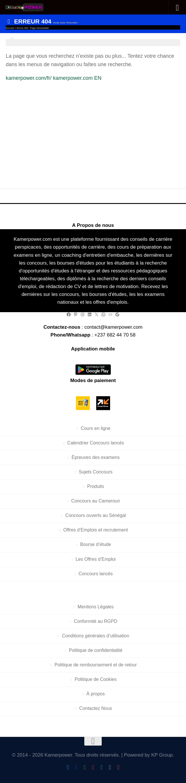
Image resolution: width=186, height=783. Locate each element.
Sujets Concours (95, 471)
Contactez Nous (95, 708)
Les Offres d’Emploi (96, 559)
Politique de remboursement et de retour (95, 664)
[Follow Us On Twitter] (68, 767)
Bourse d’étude (95, 544)
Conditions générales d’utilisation (95, 635)
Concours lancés (96, 573)
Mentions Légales (96, 606)
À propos (95, 693)
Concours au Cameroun (95, 500)
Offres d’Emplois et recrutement (95, 529)
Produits (95, 486)
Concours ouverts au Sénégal (95, 515)
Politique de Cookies (96, 679)
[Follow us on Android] (85, 767)
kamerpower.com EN (77, 78)
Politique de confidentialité (95, 650)
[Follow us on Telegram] (102, 767)
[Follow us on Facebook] (76, 767)
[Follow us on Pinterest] (118, 767)
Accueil (10, 28)
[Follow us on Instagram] (93, 767)
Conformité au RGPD (95, 621)
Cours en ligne (95, 428)
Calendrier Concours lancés (95, 442)
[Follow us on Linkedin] (110, 767)
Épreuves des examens (96, 457)
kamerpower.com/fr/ (29, 78)
